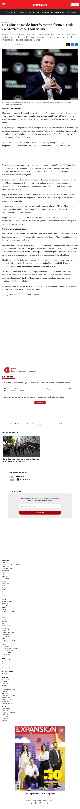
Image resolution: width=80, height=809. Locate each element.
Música (4, 638)
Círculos (5, 605)
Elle (3, 617)
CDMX (4, 590)
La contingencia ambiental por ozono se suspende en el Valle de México (34, 397)
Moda (4, 607)
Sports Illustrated (8, 689)
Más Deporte (7, 699)
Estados (5, 592)
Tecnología (55, 12)
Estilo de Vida (7, 718)
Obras (62, 12)
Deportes (5, 634)
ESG (67, 12)
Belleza (5, 609)
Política (28, 12)
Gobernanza (6, 664)
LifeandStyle (7, 578)
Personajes (6, 715)
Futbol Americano (8, 695)
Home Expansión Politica (11, 564)
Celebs (4, 623)
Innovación (6, 670)
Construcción (7, 646)
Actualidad (6, 679)
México (5, 586)
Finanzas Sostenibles (10, 668)
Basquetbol (6, 697)
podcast (13, 368)
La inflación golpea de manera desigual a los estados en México (40, 460)
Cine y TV (5, 636)
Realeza (5, 603)
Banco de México (60, 423)
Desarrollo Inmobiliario (10, 648)
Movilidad (5, 666)
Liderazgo (6, 681)
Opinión (5, 594)
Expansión (20, 476)
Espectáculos (7, 601)
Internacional (45, 12)
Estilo (4, 630)
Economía (36, 12)
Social (4, 662)
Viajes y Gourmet (8, 611)
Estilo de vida (7, 625)
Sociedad (5, 596)
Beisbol (5, 693)
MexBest (5, 707)
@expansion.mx (40, 802)
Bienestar (5, 717)
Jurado (4, 720)
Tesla (36, 423)
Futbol (4, 691)
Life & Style (6, 629)
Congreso (5, 588)
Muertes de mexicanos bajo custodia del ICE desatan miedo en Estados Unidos (37, 383)
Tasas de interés (46, 423)
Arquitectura (6, 652)
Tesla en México (26, 423)
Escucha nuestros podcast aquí (23, 371)
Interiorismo (6, 654)
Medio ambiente (8, 660)
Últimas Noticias (11, 12)
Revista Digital (74, 4)
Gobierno (5, 584)
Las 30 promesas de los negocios (40, 793)
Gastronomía (6, 708)
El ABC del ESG (7, 672)
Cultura (4, 613)
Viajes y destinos (8, 713)
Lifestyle (5, 701)
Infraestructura (7, 650)
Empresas (21, 12)
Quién (4, 599)
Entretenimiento (8, 632)
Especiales (6, 685)
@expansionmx (16, 108)
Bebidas (5, 710)
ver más (40, 402)
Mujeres (73, 12)
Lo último (7, 376)
